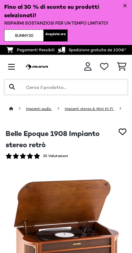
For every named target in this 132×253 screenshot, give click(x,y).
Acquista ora (55, 34)
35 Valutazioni (55, 156)
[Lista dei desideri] (104, 66)
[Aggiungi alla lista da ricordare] (122, 132)
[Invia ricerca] (12, 87)
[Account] (88, 66)
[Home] (17, 108)
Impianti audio (39, 108)
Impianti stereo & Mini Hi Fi (89, 108)
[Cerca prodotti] (66, 87)
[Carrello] (121, 66)
